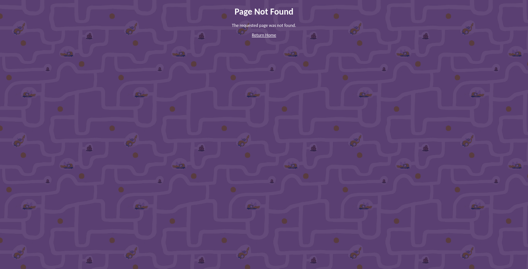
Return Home (264, 35)
